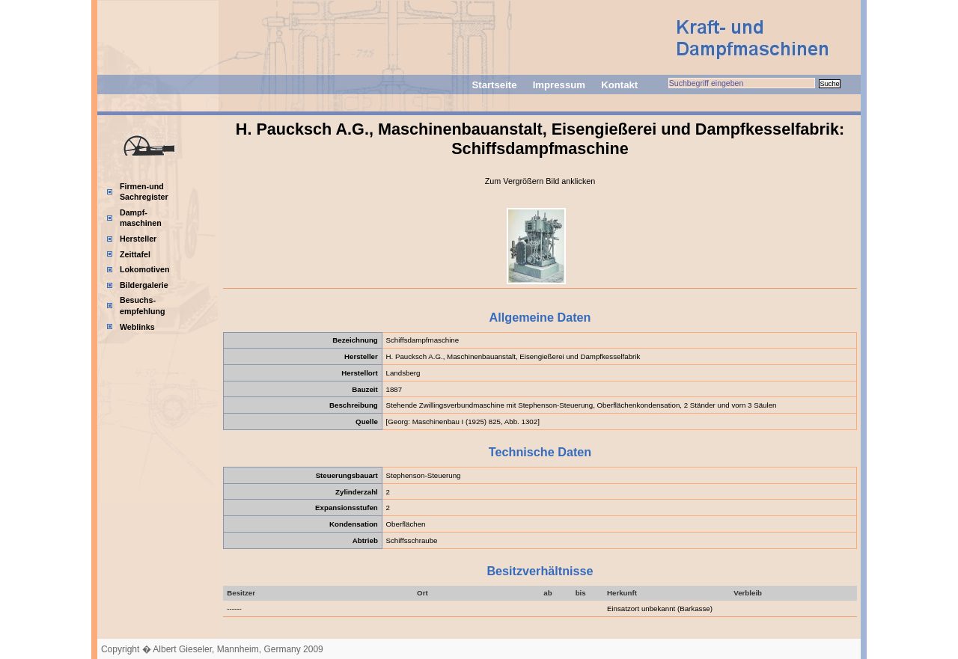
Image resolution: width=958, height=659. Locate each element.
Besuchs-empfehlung (142, 305)
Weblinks (137, 326)
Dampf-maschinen (141, 218)
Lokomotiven (145, 269)
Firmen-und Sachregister (144, 192)
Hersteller (138, 238)
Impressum (559, 85)
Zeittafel (135, 254)
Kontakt (619, 85)
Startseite (494, 85)
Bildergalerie (144, 285)
